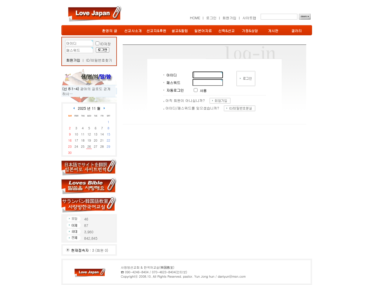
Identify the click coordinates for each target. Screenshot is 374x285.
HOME (195, 17)
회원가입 (229, 17)
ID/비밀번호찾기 (99, 60)
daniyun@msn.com (232, 276)
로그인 (211, 17)
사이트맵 (249, 17)
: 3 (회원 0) (89, 250)
